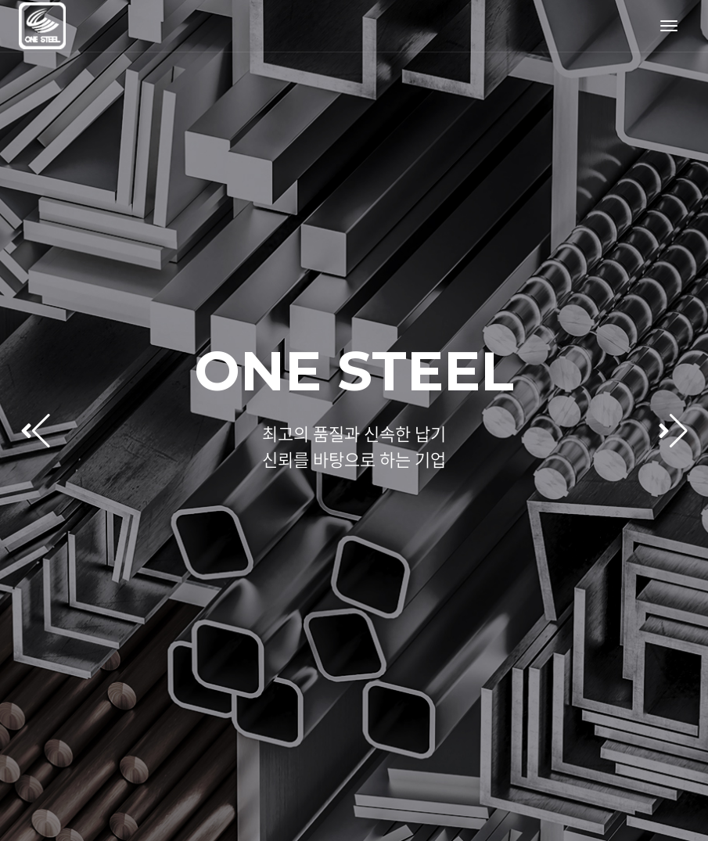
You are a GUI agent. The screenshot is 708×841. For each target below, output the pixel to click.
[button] (672, 431)
